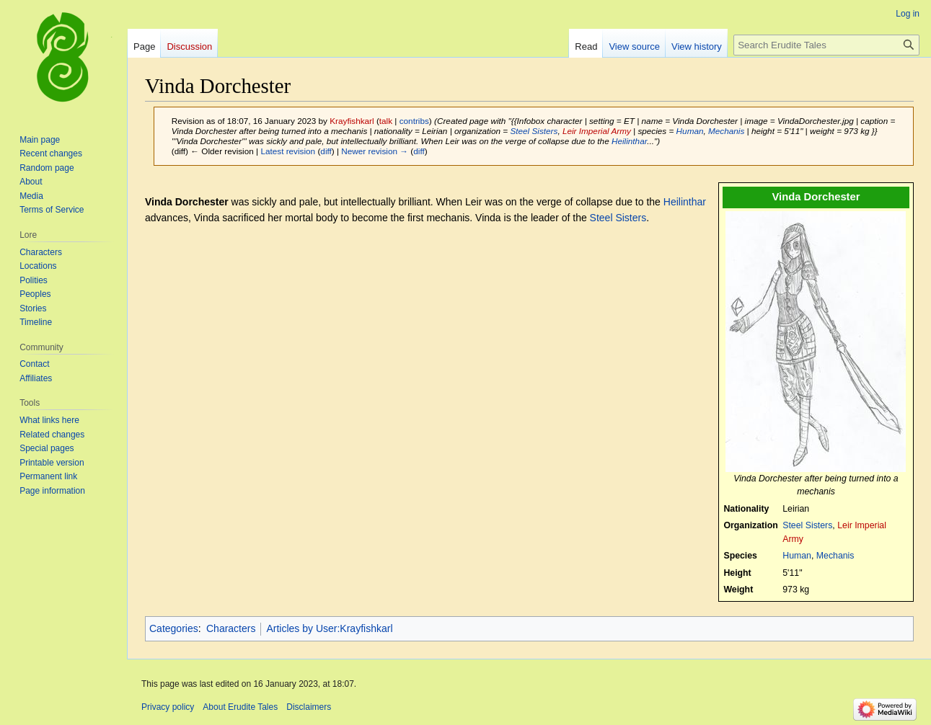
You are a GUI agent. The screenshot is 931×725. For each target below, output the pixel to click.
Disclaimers (308, 707)
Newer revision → (374, 151)
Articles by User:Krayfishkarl (329, 628)
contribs (414, 120)
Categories (173, 628)
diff (325, 151)
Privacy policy (167, 707)
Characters (230, 628)
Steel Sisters (533, 130)
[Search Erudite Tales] (826, 45)
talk (385, 120)
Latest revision (287, 151)
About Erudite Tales (240, 707)
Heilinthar (629, 141)
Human (690, 130)
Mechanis (726, 130)
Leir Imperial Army (596, 130)
